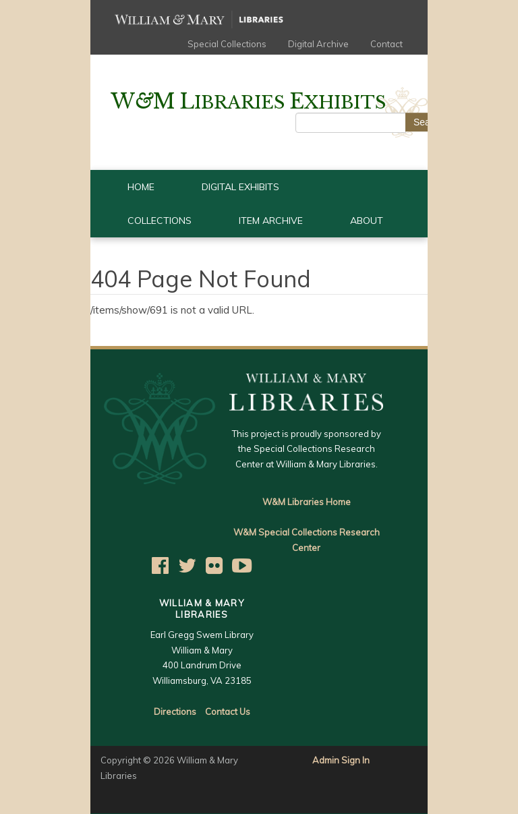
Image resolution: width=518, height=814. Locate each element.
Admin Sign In (341, 760)
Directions (175, 711)
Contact (386, 44)
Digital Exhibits (240, 187)
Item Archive (271, 220)
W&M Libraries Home (306, 501)
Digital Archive (318, 44)
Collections (159, 220)
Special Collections (227, 44)
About (366, 220)
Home (140, 187)
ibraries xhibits (248, 102)
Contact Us (227, 711)
